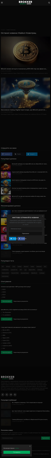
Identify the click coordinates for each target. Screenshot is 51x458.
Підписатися (25, 233)
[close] (30, 446)
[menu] (2, 2)
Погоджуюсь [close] (16, 452)
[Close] (42, 216)
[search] (49, 2)
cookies (17, 448)
